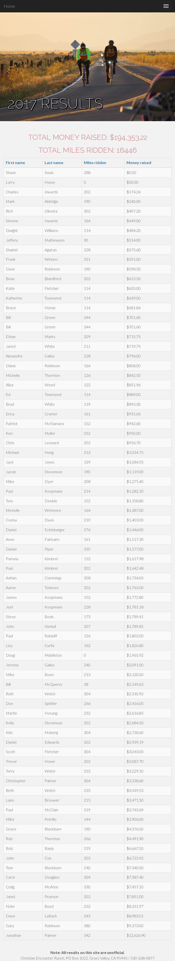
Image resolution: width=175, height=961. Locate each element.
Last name (54, 162)
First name (15, 162)
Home (9, 6)
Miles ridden (95, 162)
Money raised (139, 162)
